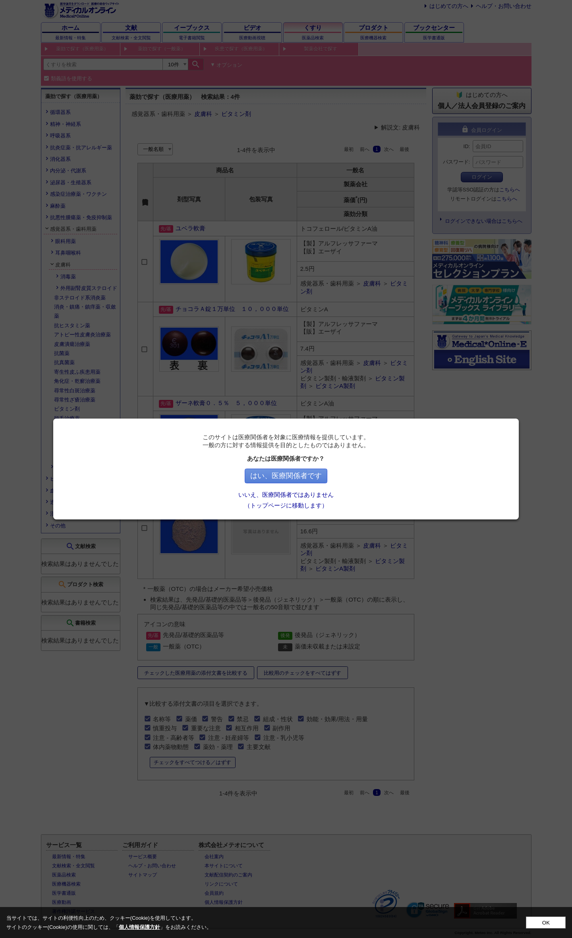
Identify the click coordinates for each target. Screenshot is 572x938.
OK (546, 923)
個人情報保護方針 (139, 927)
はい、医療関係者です (286, 476)
